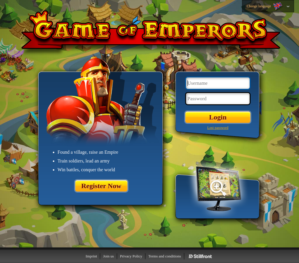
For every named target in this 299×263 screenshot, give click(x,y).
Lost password (217, 128)
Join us (108, 256)
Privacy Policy (131, 256)
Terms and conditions (164, 256)
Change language (265, 6)
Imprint (91, 256)
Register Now (101, 186)
